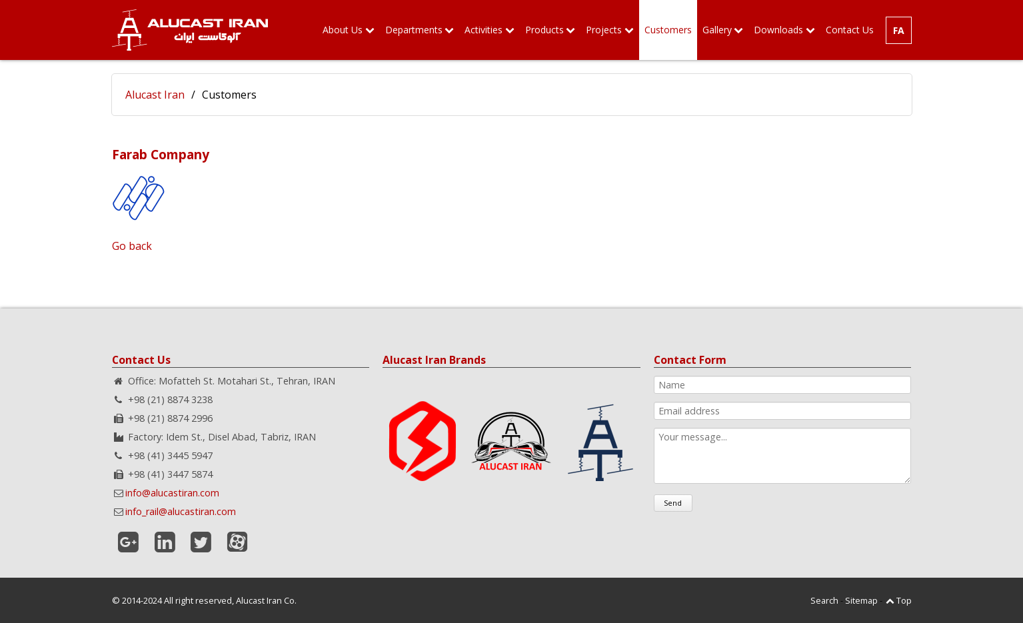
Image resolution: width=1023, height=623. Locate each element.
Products (544, 29)
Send (673, 503)
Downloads (778, 29)
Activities (484, 29)
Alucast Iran (155, 94)
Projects (604, 29)
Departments (414, 29)
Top (904, 600)
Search (824, 600)
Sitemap (861, 600)
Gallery (717, 29)
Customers (668, 29)
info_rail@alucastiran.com (180, 511)
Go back (132, 246)
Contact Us (850, 29)
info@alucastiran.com (172, 492)
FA (898, 30)
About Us (343, 29)
